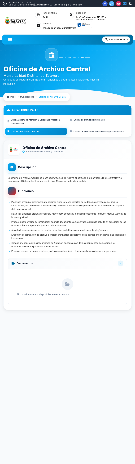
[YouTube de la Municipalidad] (118, 3)
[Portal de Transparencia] (116, 39)
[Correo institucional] (124, 4)
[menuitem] (36, 121)
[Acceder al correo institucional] (55, 25)
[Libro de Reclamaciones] (84, 25)
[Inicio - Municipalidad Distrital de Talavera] (17, 21)
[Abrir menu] (10, 40)
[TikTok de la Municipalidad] (111, 3)
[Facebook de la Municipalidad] (105, 3)
